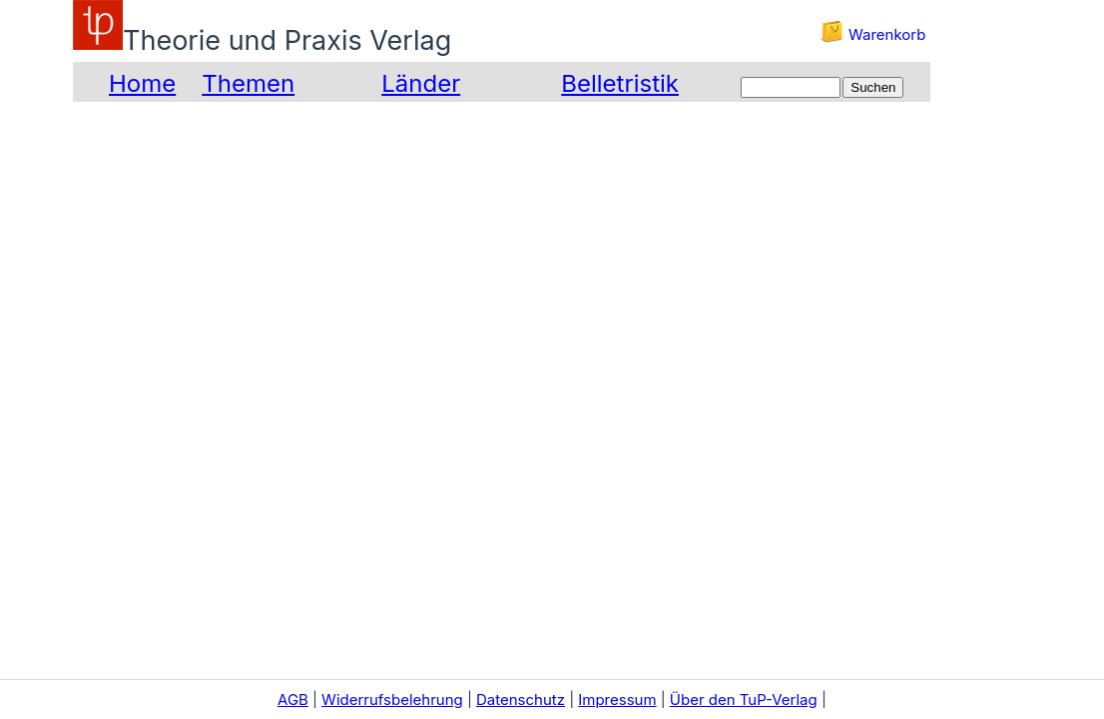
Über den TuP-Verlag (744, 699)
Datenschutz (520, 699)
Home (142, 83)
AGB (292, 699)
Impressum (617, 699)
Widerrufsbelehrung (392, 699)
